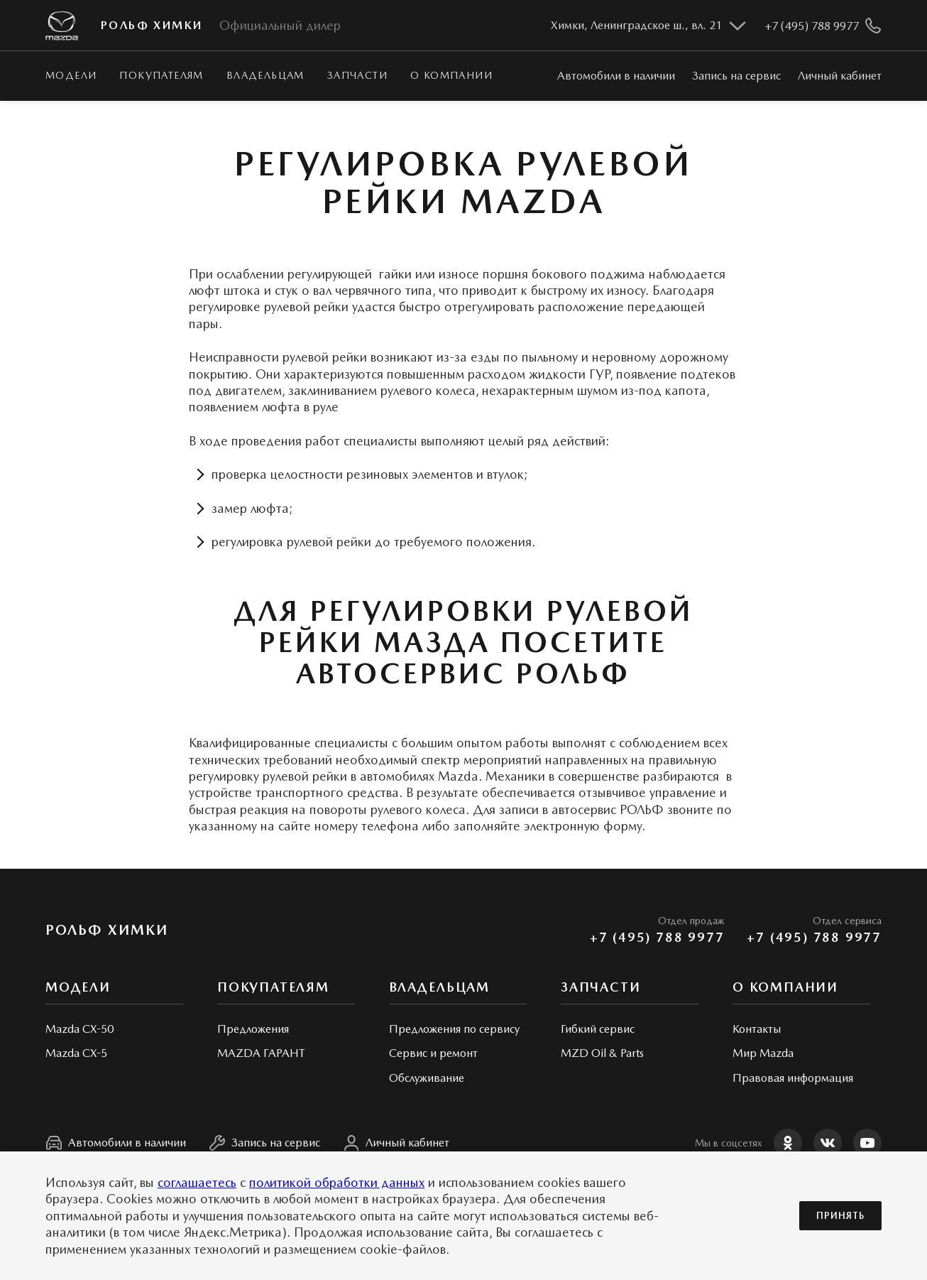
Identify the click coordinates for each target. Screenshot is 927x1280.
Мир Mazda (763, 1053)
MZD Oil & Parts (602, 1053)
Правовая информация (793, 1078)
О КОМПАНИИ (451, 75)
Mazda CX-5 (76, 1053)
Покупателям (161, 75)
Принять (840, 1215)
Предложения (253, 1029)
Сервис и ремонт (433, 1053)
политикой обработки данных (336, 1182)
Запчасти (357, 75)
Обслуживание (426, 1078)
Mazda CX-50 (79, 1029)
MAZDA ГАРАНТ (261, 1053)
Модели (71, 75)
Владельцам (265, 75)
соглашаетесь (197, 1182)
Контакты (757, 1029)
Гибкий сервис (598, 1029)
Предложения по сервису (454, 1029)
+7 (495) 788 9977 (657, 937)
